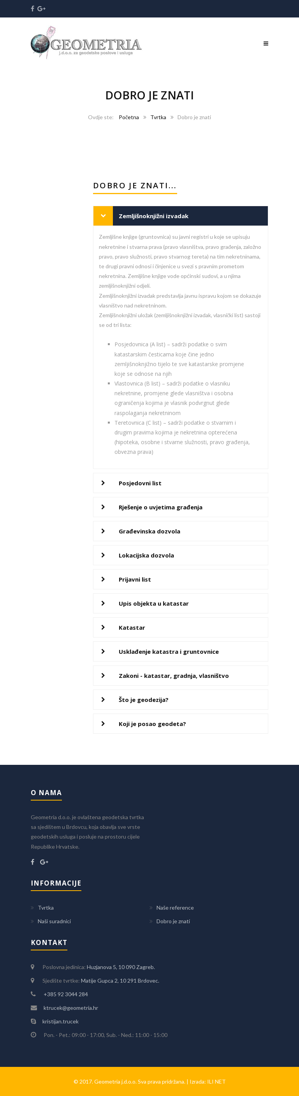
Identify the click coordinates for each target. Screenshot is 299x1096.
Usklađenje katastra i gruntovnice (169, 651)
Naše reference (175, 907)
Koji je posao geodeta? (152, 724)
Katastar (132, 627)
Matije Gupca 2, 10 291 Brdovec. (120, 980)
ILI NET (216, 1081)
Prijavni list (135, 579)
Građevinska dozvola (149, 531)
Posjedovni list (140, 483)
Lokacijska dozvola (146, 555)
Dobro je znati (173, 921)
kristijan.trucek (60, 1021)
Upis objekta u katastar (154, 603)
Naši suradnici (54, 921)
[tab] (180, 216)
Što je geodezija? (144, 699)
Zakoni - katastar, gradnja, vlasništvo (174, 675)
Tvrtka (158, 117)
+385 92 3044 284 (65, 994)
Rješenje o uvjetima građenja (160, 507)
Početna (129, 117)
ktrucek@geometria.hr (70, 1007)
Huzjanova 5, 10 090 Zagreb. (121, 967)
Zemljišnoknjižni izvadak (153, 216)
